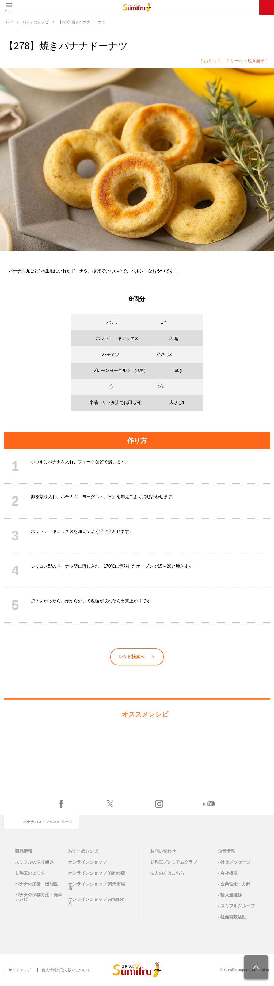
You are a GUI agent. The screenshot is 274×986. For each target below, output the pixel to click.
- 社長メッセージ (234, 862)
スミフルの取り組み (34, 862)
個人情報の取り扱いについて (66, 970)
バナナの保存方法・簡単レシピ (38, 897)
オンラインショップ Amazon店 (96, 901)
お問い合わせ (163, 851)
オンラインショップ (87, 862)
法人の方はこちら (167, 873)
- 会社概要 (228, 873)
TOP (9, 22)
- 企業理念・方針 (234, 884)
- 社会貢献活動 (232, 917)
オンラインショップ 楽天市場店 (96, 886)
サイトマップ (19, 970)
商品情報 (23, 851)
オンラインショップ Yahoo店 (96, 873)
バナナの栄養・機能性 (36, 884)
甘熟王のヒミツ (30, 873)
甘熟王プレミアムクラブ (173, 862)
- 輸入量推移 (230, 895)
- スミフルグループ (236, 906)
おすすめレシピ (35, 22)
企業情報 (226, 851)
